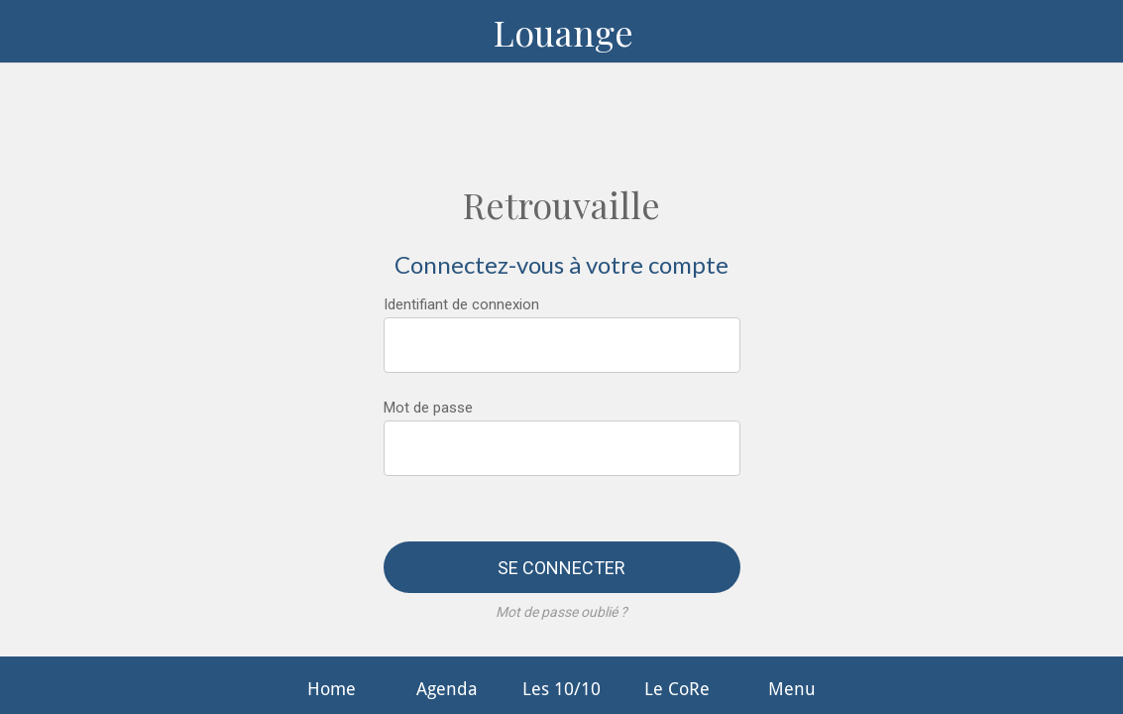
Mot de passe (428, 407)
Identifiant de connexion (461, 304)
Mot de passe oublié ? (561, 612)
